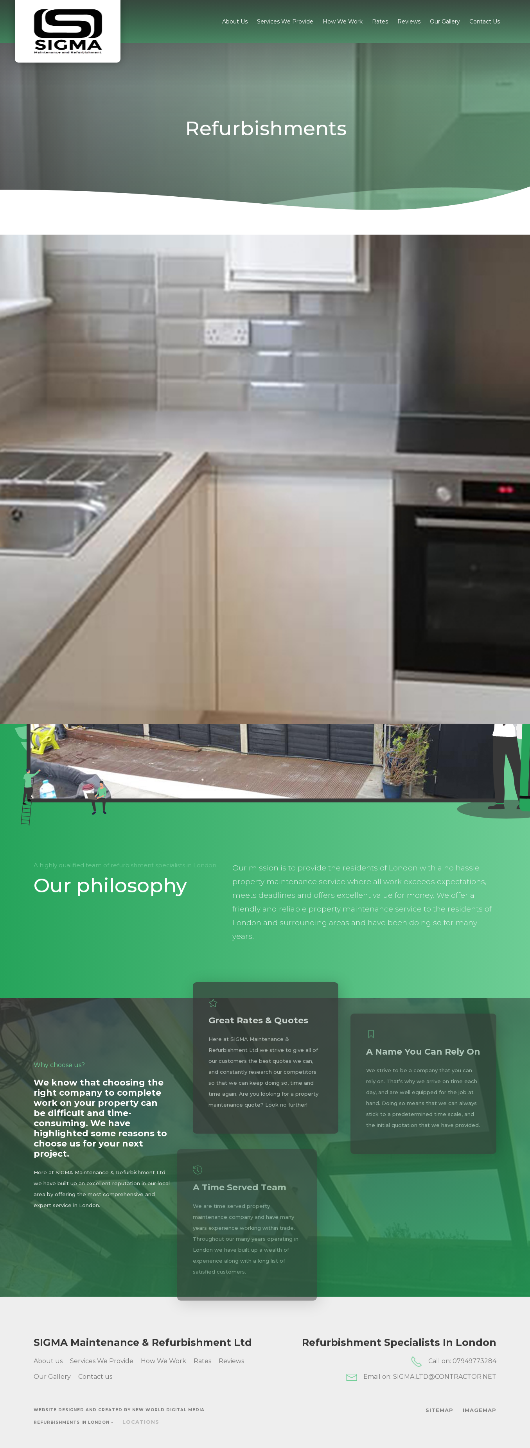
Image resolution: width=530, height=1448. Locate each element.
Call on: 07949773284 (453, 1361)
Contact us (484, 21)
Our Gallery (445, 21)
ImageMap (479, 1410)
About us (235, 21)
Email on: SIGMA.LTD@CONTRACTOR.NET (421, 1377)
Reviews (408, 21)
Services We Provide (285, 21)
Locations (140, 1422)
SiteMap (439, 1410)
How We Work (343, 21)
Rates (380, 21)
